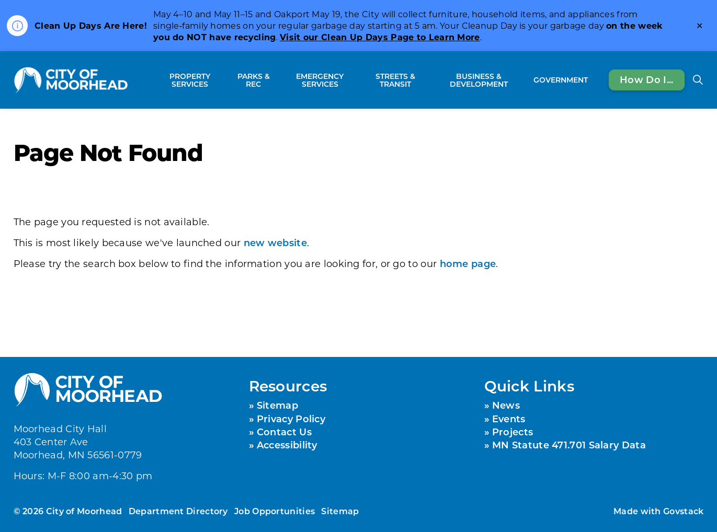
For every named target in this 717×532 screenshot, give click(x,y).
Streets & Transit (395, 80)
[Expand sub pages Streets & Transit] (428, 80)
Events (509, 418)
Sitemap (277, 405)
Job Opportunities (274, 510)
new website (275, 242)
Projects (512, 431)
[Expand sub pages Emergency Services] (358, 80)
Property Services (189, 80)
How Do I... (646, 80)
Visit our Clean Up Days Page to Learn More (380, 36)
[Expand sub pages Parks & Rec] (277, 80)
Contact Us (284, 431)
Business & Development (479, 80)
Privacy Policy (291, 418)
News (506, 405)
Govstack (683, 510)
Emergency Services (320, 80)
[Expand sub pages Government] (593, 80)
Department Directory (178, 510)
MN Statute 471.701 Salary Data (569, 444)
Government (560, 80)
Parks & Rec (253, 80)
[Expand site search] (698, 80)
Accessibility (287, 444)
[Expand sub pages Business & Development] (524, 80)
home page (468, 263)
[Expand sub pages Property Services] (225, 80)
